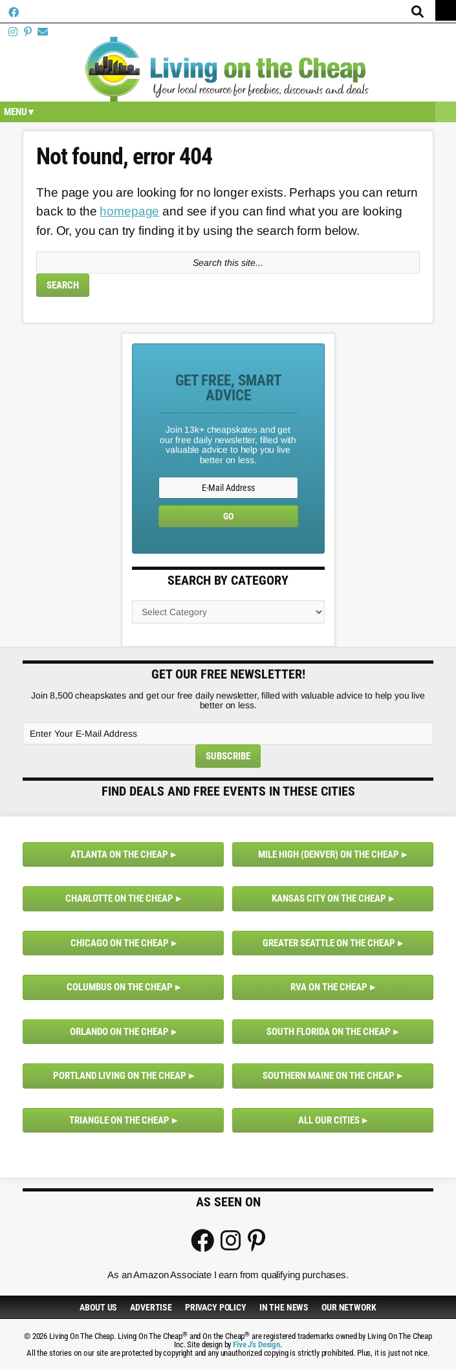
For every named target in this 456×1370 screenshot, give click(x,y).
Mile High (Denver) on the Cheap (328, 854)
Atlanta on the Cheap (119, 854)
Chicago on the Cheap (120, 943)
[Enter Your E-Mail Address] (228, 734)
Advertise (151, 1307)
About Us (98, 1307)
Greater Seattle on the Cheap (329, 943)
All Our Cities (329, 1120)
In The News (284, 1307)
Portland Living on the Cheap (119, 1076)
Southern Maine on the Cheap (329, 1076)
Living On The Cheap (228, 69)
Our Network (348, 1307)
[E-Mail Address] (228, 488)
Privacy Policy (215, 1307)
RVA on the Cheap (328, 987)
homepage (129, 211)
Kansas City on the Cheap (329, 898)
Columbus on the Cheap (120, 987)
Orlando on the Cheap (119, 1032)
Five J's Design (256, 1344)
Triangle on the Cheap (119, 1120)
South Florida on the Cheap (328, 1032)
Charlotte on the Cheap (119, 898)
